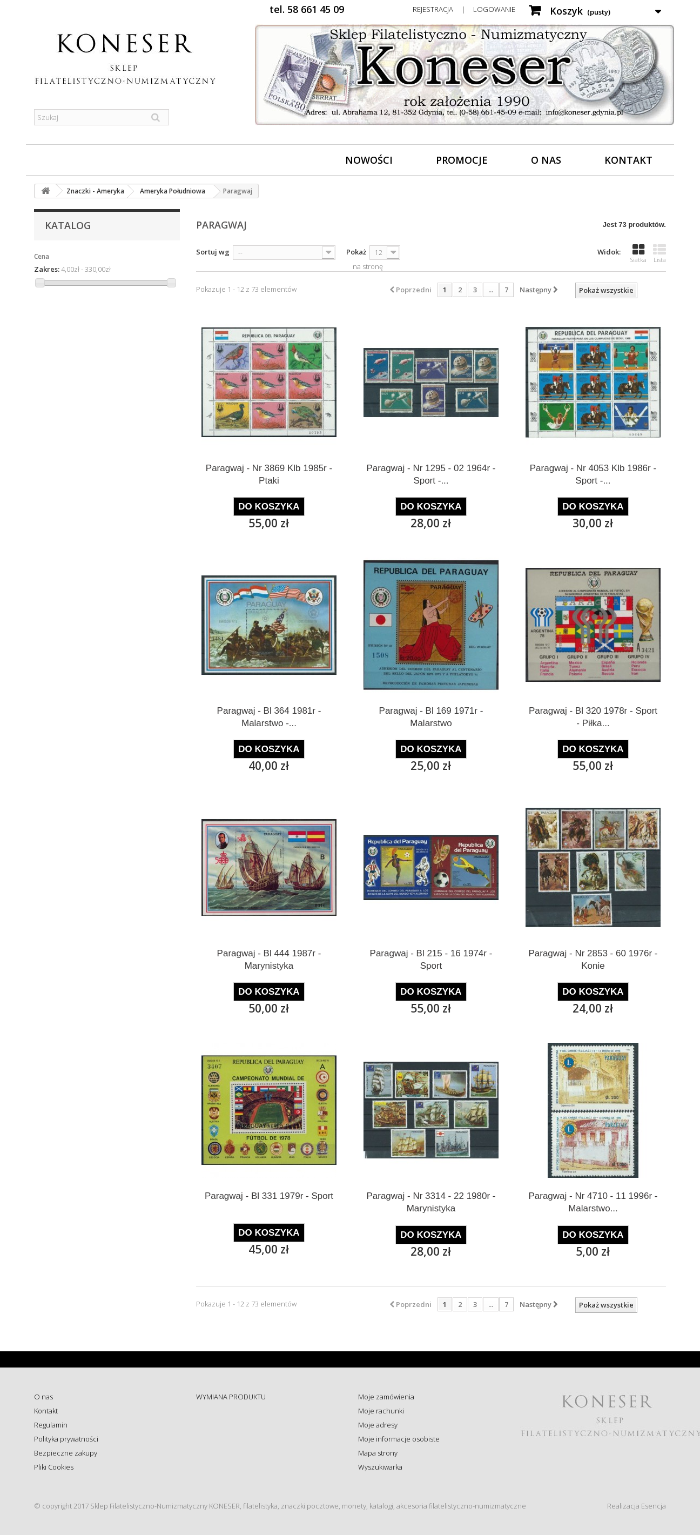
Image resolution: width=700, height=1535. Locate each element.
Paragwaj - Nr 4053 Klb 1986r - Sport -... (593, 474)
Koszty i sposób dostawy (234, 1453)
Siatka (638, 253)
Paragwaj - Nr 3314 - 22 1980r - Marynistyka (430, 1202)
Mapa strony (378, 1453)
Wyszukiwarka (380, 1467)
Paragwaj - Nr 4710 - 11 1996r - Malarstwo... (592, 1202)
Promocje (462, 159)
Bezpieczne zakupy (65, 1453)
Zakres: (46, 269)
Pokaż (356, 252)
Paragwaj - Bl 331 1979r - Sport (269, 1196)
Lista (659, 253)
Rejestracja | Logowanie (464, 9)
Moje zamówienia (386, 1397)
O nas (546, 159)
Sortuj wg (213, 252)
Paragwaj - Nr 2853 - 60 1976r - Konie (592, 959)
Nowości (369, 159)
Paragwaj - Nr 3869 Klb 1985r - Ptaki (269, 474)
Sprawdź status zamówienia (240, 1439)
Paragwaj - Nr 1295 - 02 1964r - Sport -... (430, 474)
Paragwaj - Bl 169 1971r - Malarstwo (431, 717)
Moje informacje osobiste (399, 1439)
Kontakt (628, 159)
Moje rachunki (381, 1411)
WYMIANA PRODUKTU (231, 1397)
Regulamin (51, 1425)
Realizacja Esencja (636, 1506)
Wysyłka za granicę (225, 1467)
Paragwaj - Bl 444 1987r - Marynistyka (269, 959)
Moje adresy (378, 1425)
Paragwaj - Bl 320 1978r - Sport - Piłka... (593, 717)
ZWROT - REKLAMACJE (231, 1411)
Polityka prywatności (66, 1439)
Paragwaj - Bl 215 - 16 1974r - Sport (431, 959)
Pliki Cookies (53, 1467)
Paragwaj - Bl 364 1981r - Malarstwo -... (269, 717)
